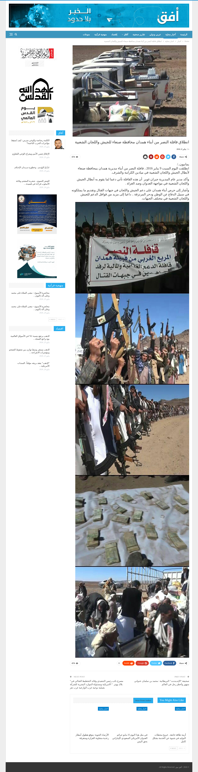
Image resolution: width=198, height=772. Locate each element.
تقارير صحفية (139, 34)
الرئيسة (183, 34)
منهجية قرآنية (100, 34)
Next (173, 748)
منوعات (86, 34)
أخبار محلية (170, 34)
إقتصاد (114, 34)
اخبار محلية (180, 709)
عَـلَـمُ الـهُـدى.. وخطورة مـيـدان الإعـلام (32, 167)
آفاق (126, 34)
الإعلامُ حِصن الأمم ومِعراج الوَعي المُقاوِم (31, 154)
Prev (182, 748)
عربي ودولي (155, 34)
